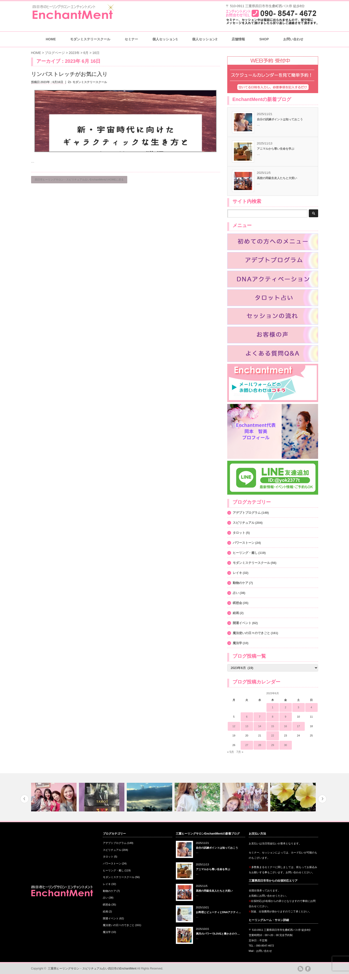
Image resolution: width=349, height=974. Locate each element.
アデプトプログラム (247, 512)
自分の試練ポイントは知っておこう (280, 119)
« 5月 (230, 752)
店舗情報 (238, 39)
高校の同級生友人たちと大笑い (277, 178)
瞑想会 (237, 603)
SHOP (264, 39)
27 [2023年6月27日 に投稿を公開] (246, 745)
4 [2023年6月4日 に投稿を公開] (311, 707)
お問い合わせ (293, 39)
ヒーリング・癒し (245, 553)
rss (300, 969)
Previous (24, 799)
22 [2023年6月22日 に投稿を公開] (272, 735)
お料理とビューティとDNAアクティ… (218, 912)
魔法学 (237, 643)
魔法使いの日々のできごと (251, 633)
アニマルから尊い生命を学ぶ (275, 148)
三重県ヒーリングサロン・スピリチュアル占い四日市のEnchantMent (92, 968)
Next (322, 799)
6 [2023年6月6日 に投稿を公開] (246, 716)
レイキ (237, 573)
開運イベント (242, 623)
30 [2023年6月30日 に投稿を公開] (285, 745)
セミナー (131, 39)
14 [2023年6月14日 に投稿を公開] (259, 726)
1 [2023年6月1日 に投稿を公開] (272, 707)
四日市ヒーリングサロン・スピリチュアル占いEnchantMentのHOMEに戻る (79, 179)
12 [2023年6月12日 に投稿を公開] (233, 726)
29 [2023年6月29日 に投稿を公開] (272, 745)
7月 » (239, 752)
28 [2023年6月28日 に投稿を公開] (259, 745)
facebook (308, 969)
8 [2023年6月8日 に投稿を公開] (272, 716)
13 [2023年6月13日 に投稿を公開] (246, 726)
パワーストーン (244, 543)
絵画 (236, 613)
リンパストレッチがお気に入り (69, 74)
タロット (239, 533)
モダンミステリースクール (90, 39)
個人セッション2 (204, 39)
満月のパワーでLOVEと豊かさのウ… (218, 933)
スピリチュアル (244, 522)
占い (236, 593)
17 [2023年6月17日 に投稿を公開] (298, 726)
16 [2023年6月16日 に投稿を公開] (285, 726)
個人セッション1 (165, 39)
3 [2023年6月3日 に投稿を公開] (298, 707)
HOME (51, 39)
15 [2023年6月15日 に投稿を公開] (272, 726)
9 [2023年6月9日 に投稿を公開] (285, 716)
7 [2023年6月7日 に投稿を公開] (259, 716)
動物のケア (240, 583)
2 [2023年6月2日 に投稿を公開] (285, 707)
